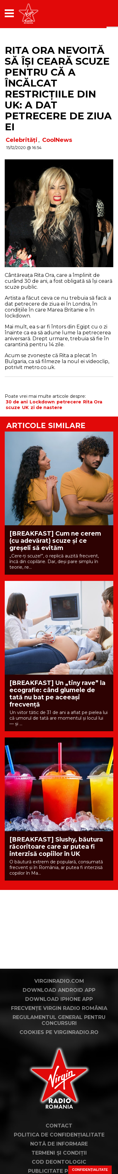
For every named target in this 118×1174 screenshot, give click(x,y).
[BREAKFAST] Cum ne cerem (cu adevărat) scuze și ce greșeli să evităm (55, 541)
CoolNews (57, 140)
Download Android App (59, 990)
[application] (97, 13)
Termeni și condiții (59, 1153)
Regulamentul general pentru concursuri (59, 1020)
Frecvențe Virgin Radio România (59, 1008)
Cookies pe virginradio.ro (59, 1032)
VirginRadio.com (59, 981)
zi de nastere (46, 407)
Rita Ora (92, 402)
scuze (13, 407)
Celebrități (21, 140)
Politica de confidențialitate (59, 1135)
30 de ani (17, 402)
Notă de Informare (59, 1144)
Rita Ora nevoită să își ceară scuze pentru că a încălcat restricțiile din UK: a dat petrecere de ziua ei (58, 88)
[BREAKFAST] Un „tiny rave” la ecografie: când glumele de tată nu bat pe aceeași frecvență (57, 693)
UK (25, 407)
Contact (59, 1126)
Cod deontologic (59, 1162)
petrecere (69, 402)
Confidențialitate (90, 1170)
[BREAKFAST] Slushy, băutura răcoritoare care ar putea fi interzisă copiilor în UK (56, 846)
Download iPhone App (59, 999)
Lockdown (42, 402)
